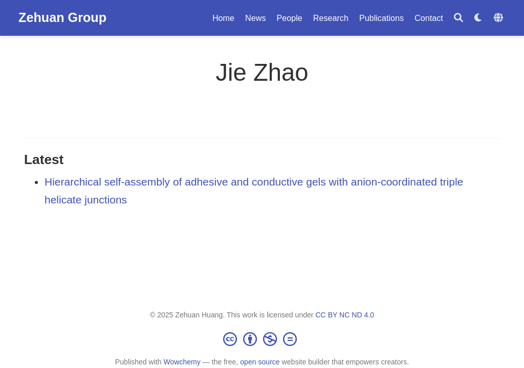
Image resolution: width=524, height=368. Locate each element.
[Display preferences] (478, 18)
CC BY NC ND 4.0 (344, 315)
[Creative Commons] (262, 339)
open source (259, 362)
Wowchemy (181, 362)
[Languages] (500, 18)
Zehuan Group (62, 17)
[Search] (458, 18)
